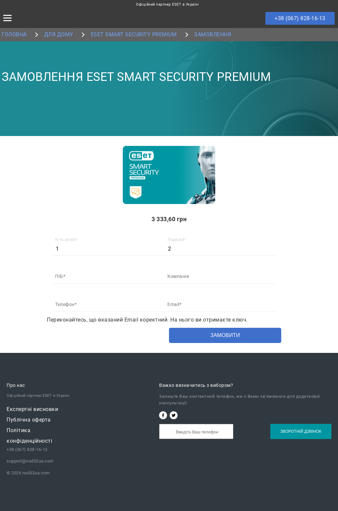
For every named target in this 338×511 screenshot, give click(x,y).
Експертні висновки (32, 409)
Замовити (225, 335)
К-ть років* (66, 239)
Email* (174, 304)
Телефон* (66, 304)
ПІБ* (60, 276)
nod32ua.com (35, 472)
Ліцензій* (176, 239)
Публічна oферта (29, 420)
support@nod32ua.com (30, 461)
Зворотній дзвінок (300, 431)
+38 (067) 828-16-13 (300, 18)
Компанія (178, 276)
